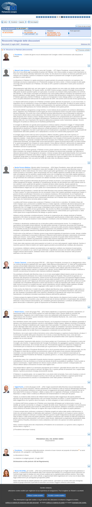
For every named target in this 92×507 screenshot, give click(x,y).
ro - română (80, 17)
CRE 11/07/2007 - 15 (31, 34)
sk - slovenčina (82, 17)
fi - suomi (87, 17)
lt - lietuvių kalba (66, 17)
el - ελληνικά (51, 17)
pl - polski (76, 17)
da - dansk (44, 17)
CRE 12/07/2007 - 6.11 (54, 34)
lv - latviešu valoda (64, 17)
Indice (5, 22)
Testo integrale (34, 22)
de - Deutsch (46, 17)
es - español (39, 17)
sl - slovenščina (85, 17)
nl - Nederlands (73, 17)
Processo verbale (83, 50)
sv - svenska (89, 17)
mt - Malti (71, 17)
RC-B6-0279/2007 (8, 32)
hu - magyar (69, 17)
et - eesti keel (48, 17)
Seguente (21, 22)
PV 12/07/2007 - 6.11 (53, 32)
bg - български (37, 17)
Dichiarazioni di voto (53, 35)
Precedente (14, 22)
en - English (53, 17)
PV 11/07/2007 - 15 (30, 32)
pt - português (78, 17)
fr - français (55, 17)
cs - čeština (41, 17)
